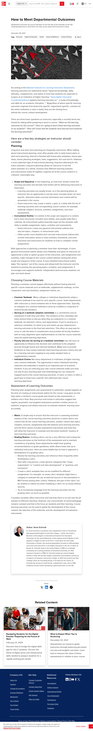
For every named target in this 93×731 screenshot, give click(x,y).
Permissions (51, 700)
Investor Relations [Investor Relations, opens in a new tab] (16, 693)
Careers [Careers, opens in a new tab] (13, 684)
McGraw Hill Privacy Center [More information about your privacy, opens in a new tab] (12, 728)
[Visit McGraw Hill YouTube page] (72, 679)
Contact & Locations (17, 688)
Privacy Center (34, 721)
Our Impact (14, 705)
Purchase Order (52, 704)
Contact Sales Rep (35, 687)
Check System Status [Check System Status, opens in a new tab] (36, 691)
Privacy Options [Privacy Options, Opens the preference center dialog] (81, 726)
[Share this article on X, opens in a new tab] (41, 587)
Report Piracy (62, 721)
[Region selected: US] (84, 3)
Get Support (33, 695)
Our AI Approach (53, 696)
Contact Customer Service (35, 681)
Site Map (72, 721)
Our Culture (14, 701)
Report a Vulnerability (48, 721)
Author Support (52, 687)
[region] (46, 726)
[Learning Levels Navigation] (9, 3)
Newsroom (14, 697)
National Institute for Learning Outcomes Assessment (50, 88)
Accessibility (51, 683)
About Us (13, 680)
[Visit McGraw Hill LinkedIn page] (66, 679)
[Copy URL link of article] (51, 587)
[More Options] (89, 3)
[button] (77, 3)
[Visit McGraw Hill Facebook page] (75, 679)
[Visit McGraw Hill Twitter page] (78, 679)
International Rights (54, 692)
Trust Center (14, 709)
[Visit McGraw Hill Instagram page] (69, 679)
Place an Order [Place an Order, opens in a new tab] (34, 699)
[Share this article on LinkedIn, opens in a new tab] (46, 587)
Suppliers (50, 708)
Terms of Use (23, 721)
